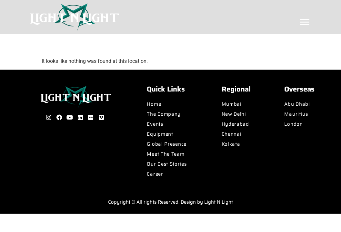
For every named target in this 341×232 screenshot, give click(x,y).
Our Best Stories (166, 164)
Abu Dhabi (297, 104)
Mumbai (232, 104)
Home (154, 104)
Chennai (232, 134)
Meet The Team (165, 154)
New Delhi (234, 114)
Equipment (160, 134)
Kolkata (231, 144)
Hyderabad (235, 124)
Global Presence (166, 144)
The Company (164, 114)
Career (155, 174)
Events (155, 124)
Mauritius (296, 114)
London (293, 124)
